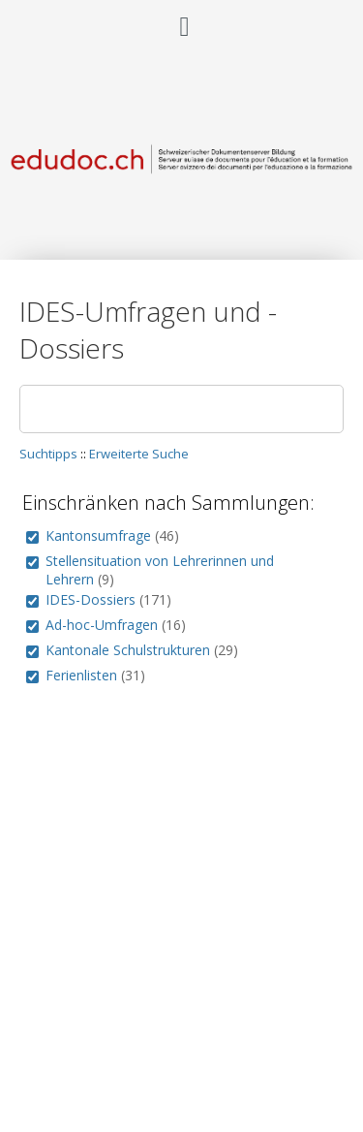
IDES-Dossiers (90, 599)
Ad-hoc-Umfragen (101, 624)
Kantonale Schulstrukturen (127, 650)
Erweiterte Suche (139, 453)
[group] (32, 537)
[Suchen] (181, 409)
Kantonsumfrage (98, 535)
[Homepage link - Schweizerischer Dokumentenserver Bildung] (181, 180)
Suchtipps (48, 453)
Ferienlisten (81, 675)
